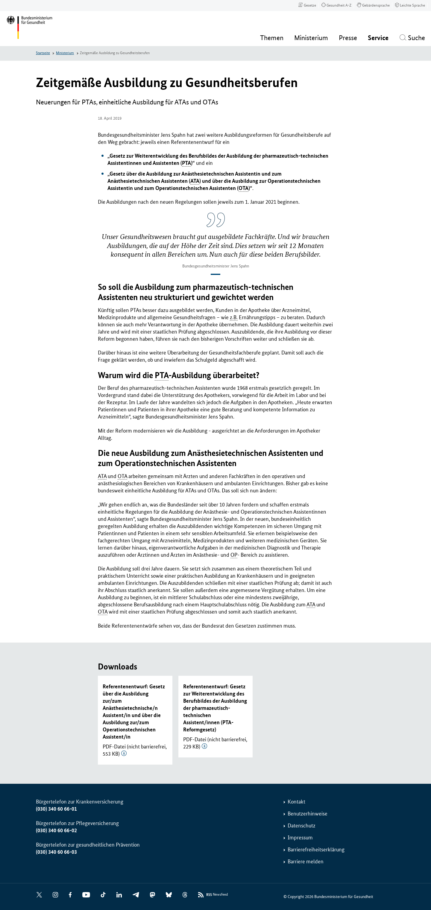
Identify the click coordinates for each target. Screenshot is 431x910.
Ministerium (65, 53)
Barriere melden (306, 862)
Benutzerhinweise (307, 814)
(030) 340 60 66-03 (56, 852)
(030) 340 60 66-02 (56, 830)
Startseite (43, 53)
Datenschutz (301, 826)
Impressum (300, 838)
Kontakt (296, 802)
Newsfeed (217, 894)
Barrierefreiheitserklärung (316, 850)
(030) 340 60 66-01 (56, 809)
